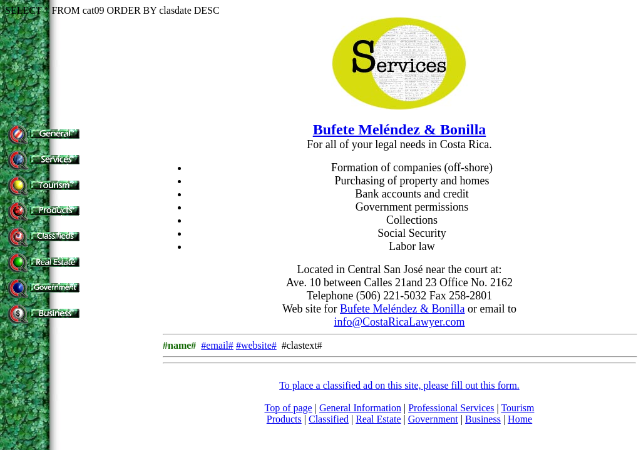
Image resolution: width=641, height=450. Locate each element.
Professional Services (451, 407)
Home (520, 419)
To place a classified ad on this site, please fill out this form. (399, 385)
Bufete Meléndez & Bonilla (399, 129)
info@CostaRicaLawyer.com (399, 322)
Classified (329, 419)
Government (433, 419)
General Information (360, 407)
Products (284, 419)
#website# (256, 345)
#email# (217, 345)
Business (483, 419)
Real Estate (378, 419)
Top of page (288, 407)
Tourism (517, 407)
